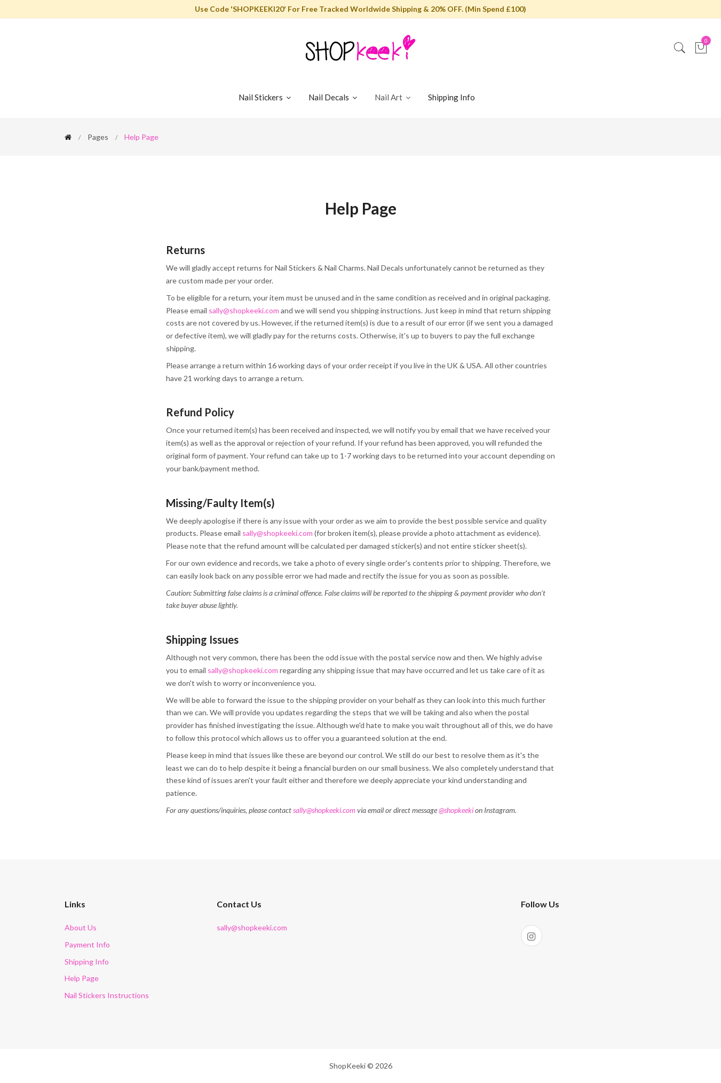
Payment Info (87, 944)
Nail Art (393, 97)
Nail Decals (333, 97)
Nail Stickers (265, 97)
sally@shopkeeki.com (244, 310)
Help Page (82, 978)
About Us (81, 927)
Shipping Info (451, 97)
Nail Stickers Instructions (107, 995)
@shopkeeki (456, 810)
